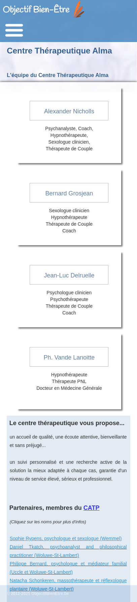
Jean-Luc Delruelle (69, 275)
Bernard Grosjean (69, 193)
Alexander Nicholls (69, 111)
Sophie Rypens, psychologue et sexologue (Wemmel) (66, 538)
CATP (91, 507)
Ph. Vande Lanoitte (69, 357)
